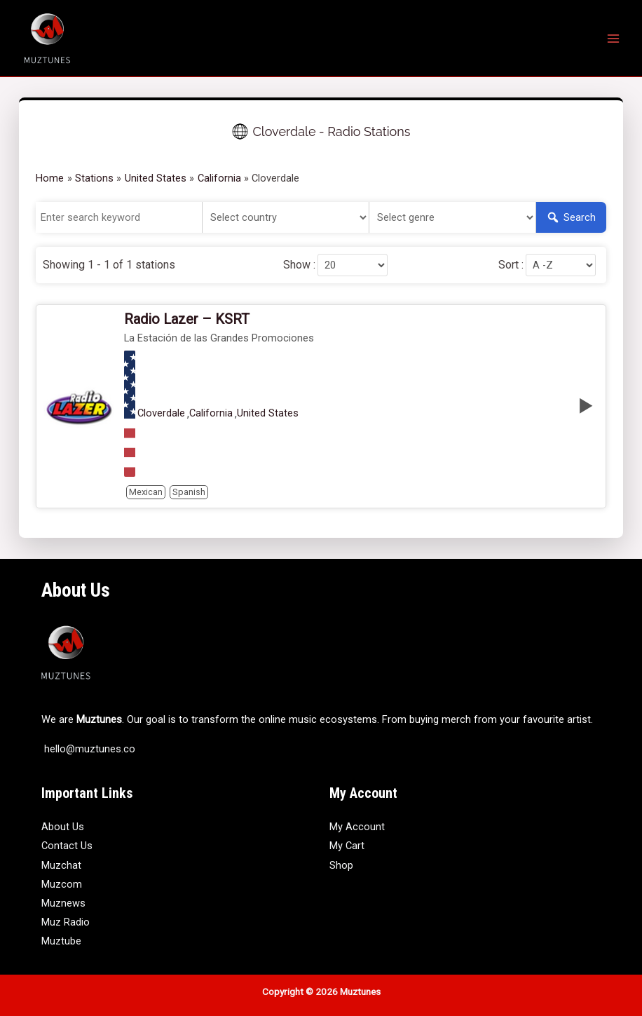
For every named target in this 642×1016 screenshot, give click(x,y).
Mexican (146, 492)
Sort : (511, 265)
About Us (62, 826)
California (211, 413)
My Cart (346, 845)
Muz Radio (65, 922)
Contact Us (67, 845)
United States (268, 413)
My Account (357, 826)
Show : (299, 265)
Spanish (188, 492)
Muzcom (61, 884)
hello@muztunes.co (88, 749)
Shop (341, 865)
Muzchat (61, 865)
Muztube (61, 941)
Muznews (63, 903)
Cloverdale (161, 413)
